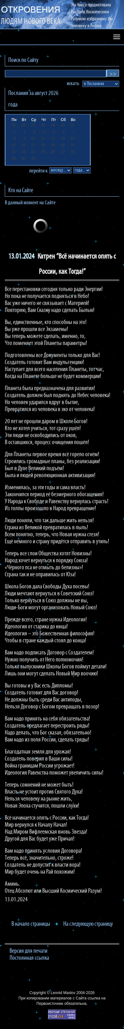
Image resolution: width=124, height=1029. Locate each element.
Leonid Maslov (63, 993)
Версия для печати (28, 951)
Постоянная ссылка (29, 958)
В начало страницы (30, 924)
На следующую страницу (88, 924)
